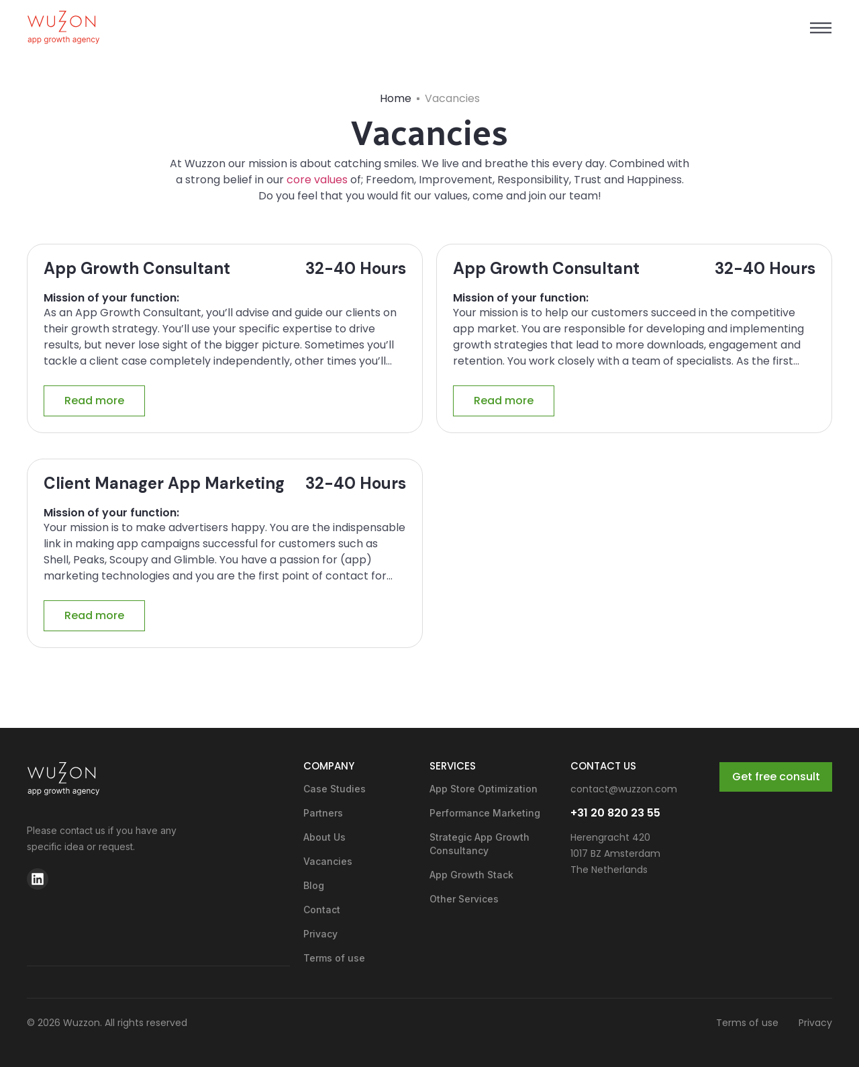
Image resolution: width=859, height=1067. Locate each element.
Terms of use (334, 958)
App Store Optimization (484, 788)
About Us (324, 837)
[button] (820, 28)
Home (395, 98)
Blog (313, 885)
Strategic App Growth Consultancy (479, 843)
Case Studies (334, 788)
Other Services (464, 898)
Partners (323, 813)
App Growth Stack (471, 874)
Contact (321, 909)
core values (316, 179)
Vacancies (327, 861)
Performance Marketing (485, 813)
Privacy (320, 933)
